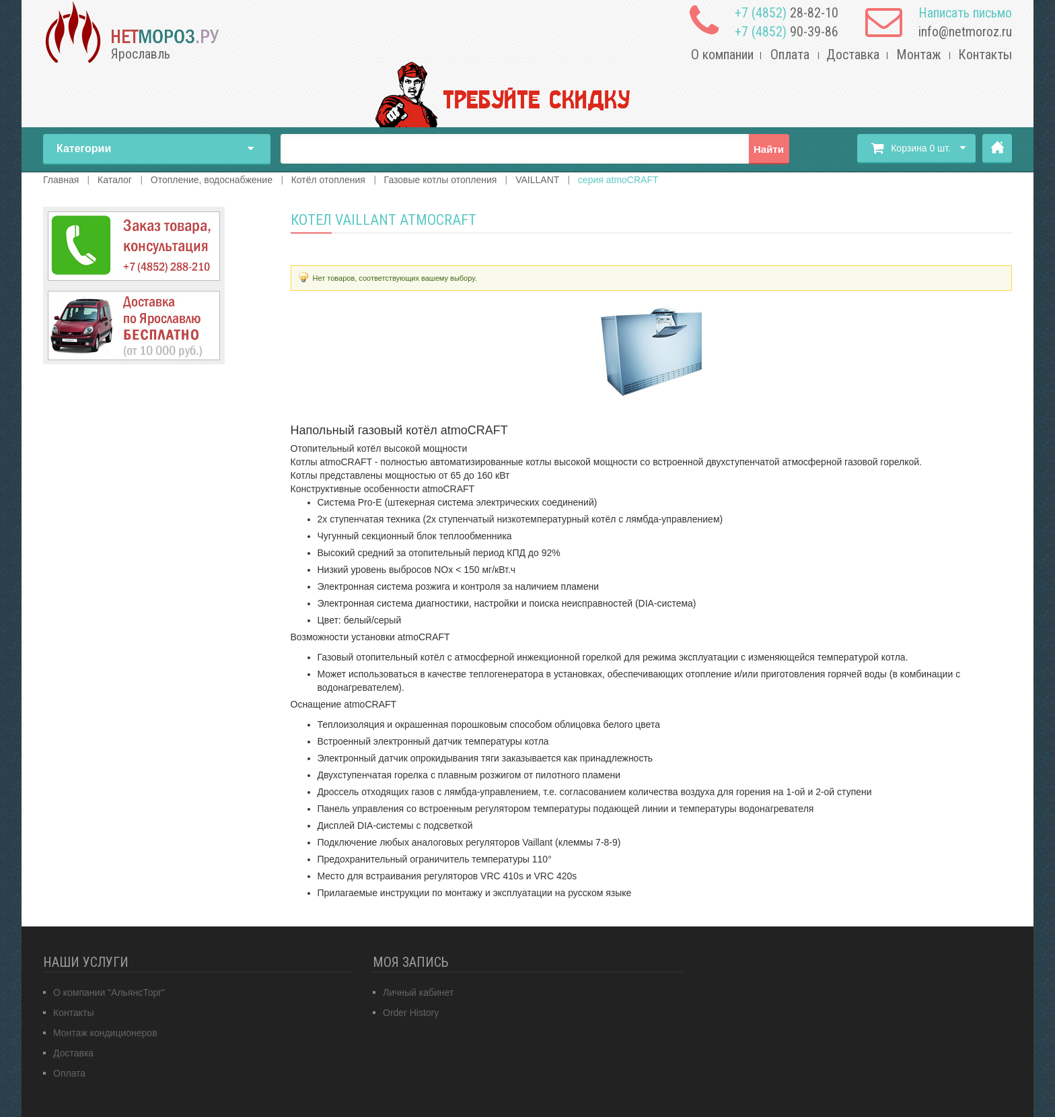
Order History (411, 1012)
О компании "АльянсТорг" (109, 992)
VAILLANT (537, 179)
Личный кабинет (418, 992)
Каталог (115, 179)
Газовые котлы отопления (440, 179)
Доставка (852, 54)
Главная (997, 149)
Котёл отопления (328, 179)
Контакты (985, 54)
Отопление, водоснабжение (211, 179)
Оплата (789, 54)
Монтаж (918, 54)
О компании (722, 54)
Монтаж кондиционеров (105, 1032)
